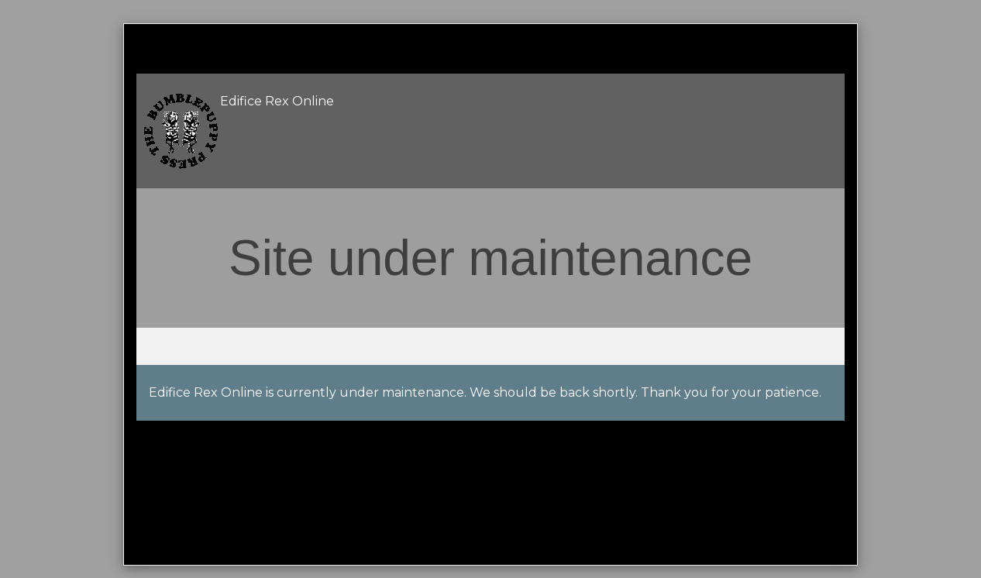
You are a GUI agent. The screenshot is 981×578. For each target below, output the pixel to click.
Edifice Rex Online (277, 101)
